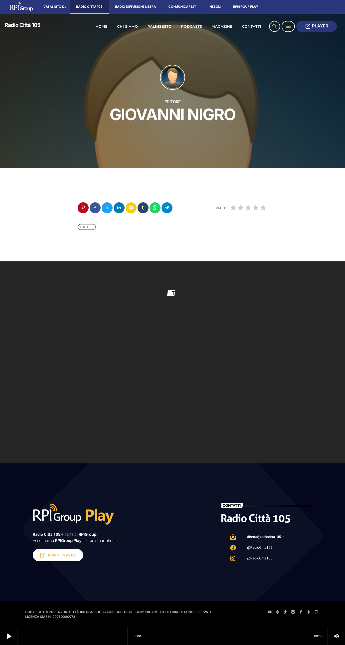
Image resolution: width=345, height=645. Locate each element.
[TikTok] (285, 612)
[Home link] (24, 26)
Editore (87, 227)
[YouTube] (270, 612)
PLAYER (316, 26)
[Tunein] (277, 612)
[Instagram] (293, 612)
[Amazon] (309, 612)
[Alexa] (317, 612)
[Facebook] (301, 612)
